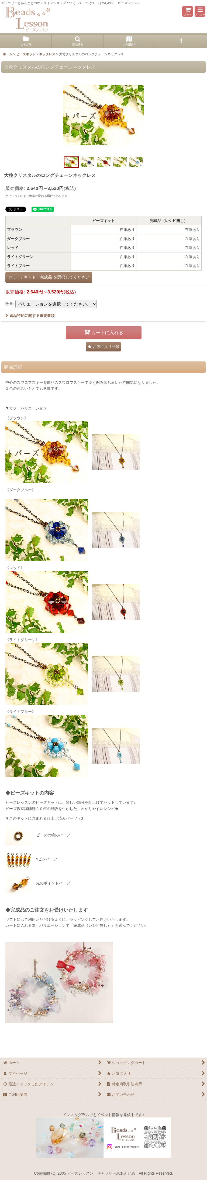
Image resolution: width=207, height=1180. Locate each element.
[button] (200, 11)
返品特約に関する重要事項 (30, 315)
